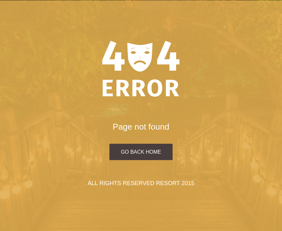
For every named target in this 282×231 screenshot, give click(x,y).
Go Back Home (141, 152)
